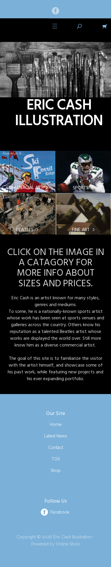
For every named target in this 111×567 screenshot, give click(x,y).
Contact (55, 447)
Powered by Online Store (55, 544)
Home (56, 424)
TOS (56, 459)
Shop (56, 470)
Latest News (55, 436)
